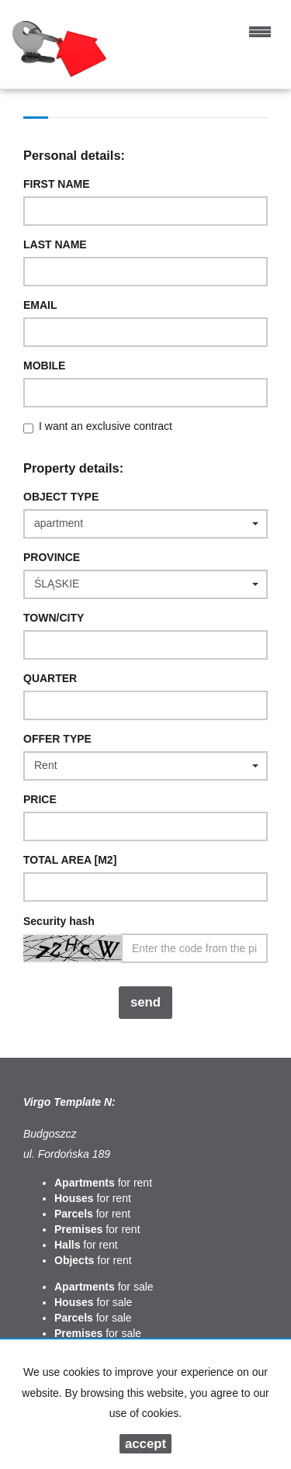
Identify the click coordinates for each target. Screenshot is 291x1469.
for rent (103, 1182)
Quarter (50, 678)
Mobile (44, 365)
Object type (61, 496)
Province (51, 557)
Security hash (59, 921)
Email (40, 305)
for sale (104, 1286)
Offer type (57, 739)
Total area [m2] (69, 860)
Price (40, 799)
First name (56, 184)
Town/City (53, 618)
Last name (55, 244)
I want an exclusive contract (105, 426)
